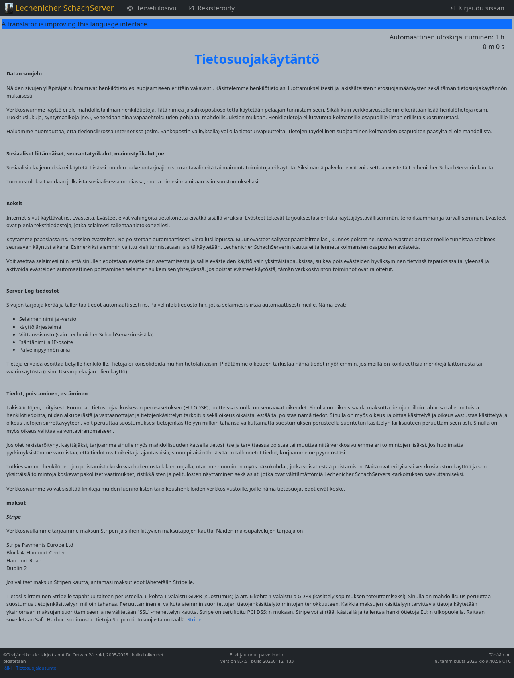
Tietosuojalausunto (36, 668)
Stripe (194, 619)
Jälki (8, 668)
